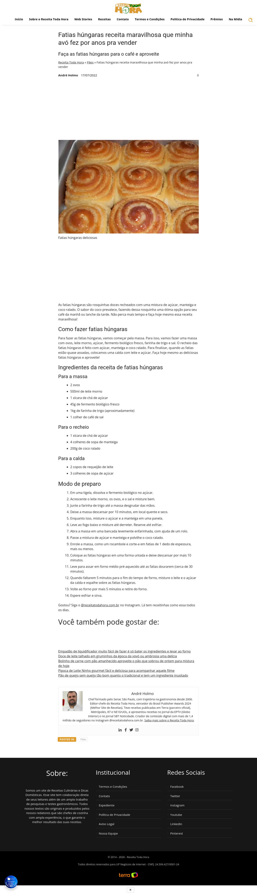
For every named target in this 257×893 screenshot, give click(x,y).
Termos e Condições (150, 19)
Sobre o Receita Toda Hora (48, 19)
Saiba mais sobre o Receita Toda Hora (169, 720)
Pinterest (176, 833)
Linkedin (176, 824)
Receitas (104, 19)
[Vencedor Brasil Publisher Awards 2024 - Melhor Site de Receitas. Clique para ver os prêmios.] (11, 882)
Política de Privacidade (187, 19)
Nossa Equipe (108, 833)
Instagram (177, 805)
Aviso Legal (106, 824)
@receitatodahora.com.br (100, 605)
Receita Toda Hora (71, 62)
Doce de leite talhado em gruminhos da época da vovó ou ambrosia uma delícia (117, 656)
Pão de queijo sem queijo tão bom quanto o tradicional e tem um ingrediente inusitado (123, 675)
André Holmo (68, 75)
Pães (90, 62)
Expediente (106, 805)
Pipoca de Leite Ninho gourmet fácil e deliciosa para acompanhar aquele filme (116, 670)
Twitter (175, 796)
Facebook (177, 787)
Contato (123, 19)
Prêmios (216, 19)
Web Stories (83, 19)
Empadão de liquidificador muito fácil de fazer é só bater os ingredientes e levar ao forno (124, 651)
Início (19, 19)
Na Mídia (235, 19)
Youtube (176, 815)
